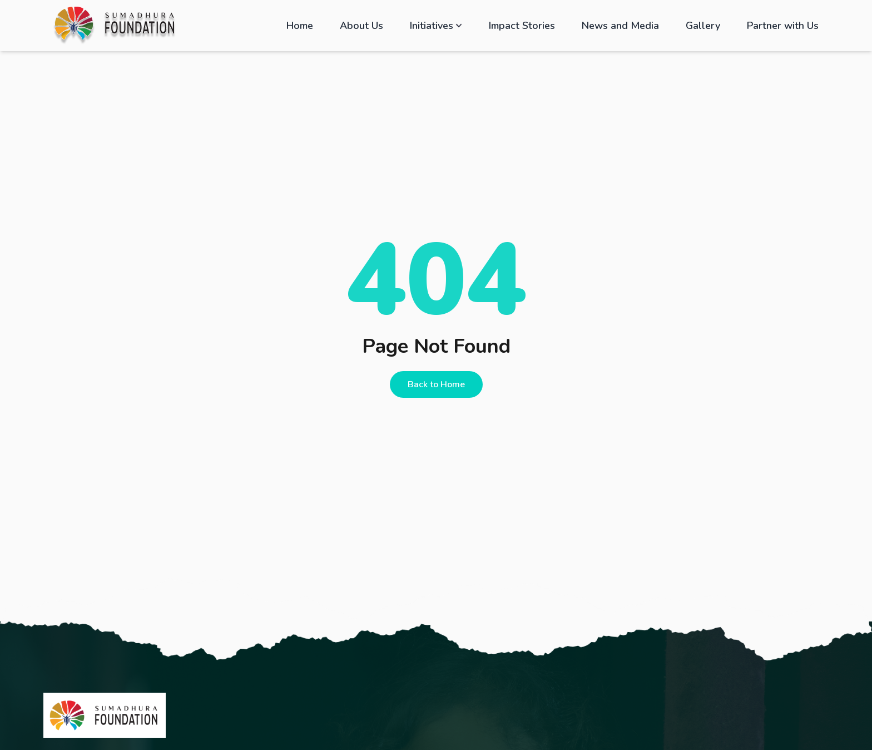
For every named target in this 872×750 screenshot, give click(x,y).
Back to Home (436, 384)
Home (299, 25)
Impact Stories (522, 25)
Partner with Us (783, 25)
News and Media (620, 25)
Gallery (703, 25)
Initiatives (436, 25)
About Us (361, 25)
